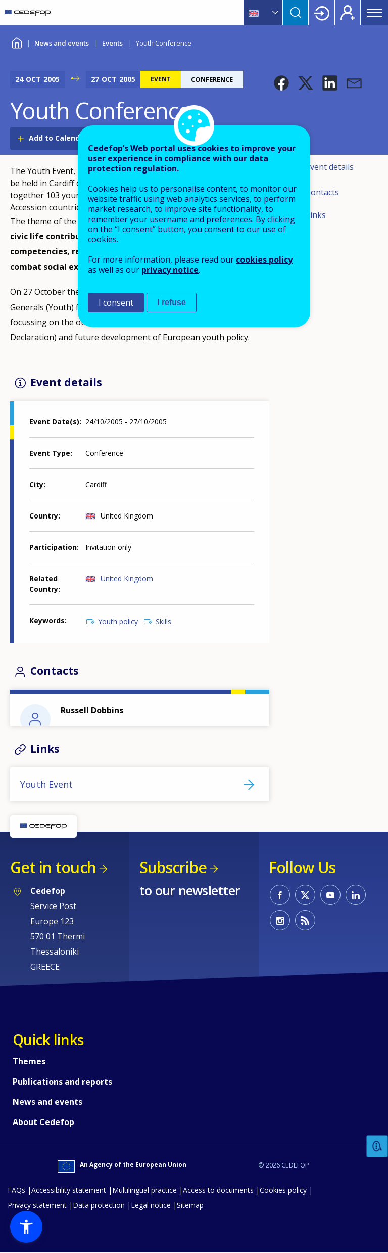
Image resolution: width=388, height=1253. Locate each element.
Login (321, 12)
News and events (61, 43)
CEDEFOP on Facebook (280, 895)
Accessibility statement (68, 1190)
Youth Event (46, 784)
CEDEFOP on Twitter (305, 895)
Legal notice (151, 1205)
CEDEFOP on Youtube (330, 895)
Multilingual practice (144, 1190)
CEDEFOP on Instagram (280, 920)
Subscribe (173, 867)
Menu (374, 13)
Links (316, 215)
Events (112, 43)
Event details (330, 166)
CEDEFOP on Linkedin (356, 895)
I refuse (171, 302)
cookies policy (264, 259)
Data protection (99, 1205)
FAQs (16, 1190)
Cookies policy (283, 1190)
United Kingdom (127, 578)
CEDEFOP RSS (305, 920)
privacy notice (170, 269)
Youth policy (118, 621)
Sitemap (190, 1205)
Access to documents (218, 1190)
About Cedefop (43, 1122)
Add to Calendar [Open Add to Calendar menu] (58, 138)
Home (16, 41)
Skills (163, 621)
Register (347, 12)
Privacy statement (37, 1205)
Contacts (322, 192)
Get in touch (53, 867)
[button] (281, 83)
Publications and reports (62, 1081)
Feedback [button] (377, 1146)
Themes (29, 1061)
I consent (116, 302)
